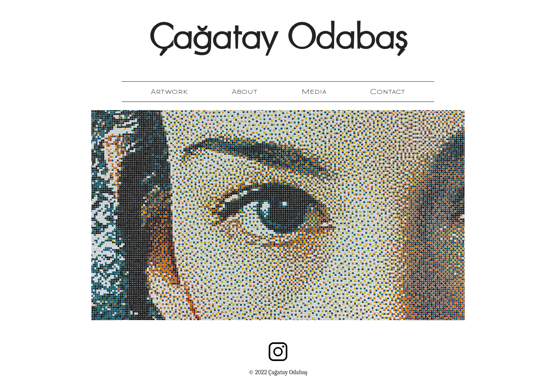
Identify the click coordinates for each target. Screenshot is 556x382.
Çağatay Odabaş (278, 40)
